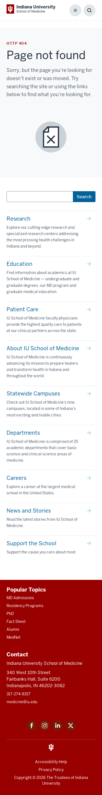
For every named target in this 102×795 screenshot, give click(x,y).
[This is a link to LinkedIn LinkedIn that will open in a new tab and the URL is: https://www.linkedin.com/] (57, 729)
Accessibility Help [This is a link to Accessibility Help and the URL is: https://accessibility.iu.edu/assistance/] (51, 761)
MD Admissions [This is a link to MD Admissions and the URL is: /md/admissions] (20, 597)
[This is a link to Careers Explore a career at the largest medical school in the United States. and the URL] (51, 486)
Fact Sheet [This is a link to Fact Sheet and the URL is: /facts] (16, 621)
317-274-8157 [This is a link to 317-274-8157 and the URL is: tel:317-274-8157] (18, 694)
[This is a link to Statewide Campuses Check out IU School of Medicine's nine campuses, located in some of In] (51, 405)
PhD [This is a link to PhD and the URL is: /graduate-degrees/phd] (10, 613)
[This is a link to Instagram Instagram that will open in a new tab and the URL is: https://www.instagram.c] (44, 729)
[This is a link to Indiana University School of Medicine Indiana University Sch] (31, 9)
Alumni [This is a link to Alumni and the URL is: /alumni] (13, 629)
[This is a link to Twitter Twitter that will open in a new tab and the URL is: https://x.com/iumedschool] (70, 729)
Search (84, 196)
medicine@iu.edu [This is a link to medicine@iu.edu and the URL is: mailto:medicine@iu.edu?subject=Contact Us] (22, 701)
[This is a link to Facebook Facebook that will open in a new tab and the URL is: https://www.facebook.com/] (31, 729)
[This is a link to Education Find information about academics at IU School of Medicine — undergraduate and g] (51, 278)
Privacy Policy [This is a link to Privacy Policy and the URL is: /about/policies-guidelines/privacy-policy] (51, 769)
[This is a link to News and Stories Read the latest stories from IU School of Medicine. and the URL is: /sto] (51, 519)
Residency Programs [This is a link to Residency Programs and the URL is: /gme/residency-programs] (25, 605)
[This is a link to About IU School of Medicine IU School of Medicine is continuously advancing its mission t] (51, 363)
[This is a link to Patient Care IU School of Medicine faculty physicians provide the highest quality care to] (51, 321)
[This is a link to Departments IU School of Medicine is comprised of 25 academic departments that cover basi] (51, 447)
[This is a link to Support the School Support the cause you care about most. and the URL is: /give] (51, 549)
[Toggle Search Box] (89, 10)
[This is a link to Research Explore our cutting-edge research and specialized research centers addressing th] (51, 233)
